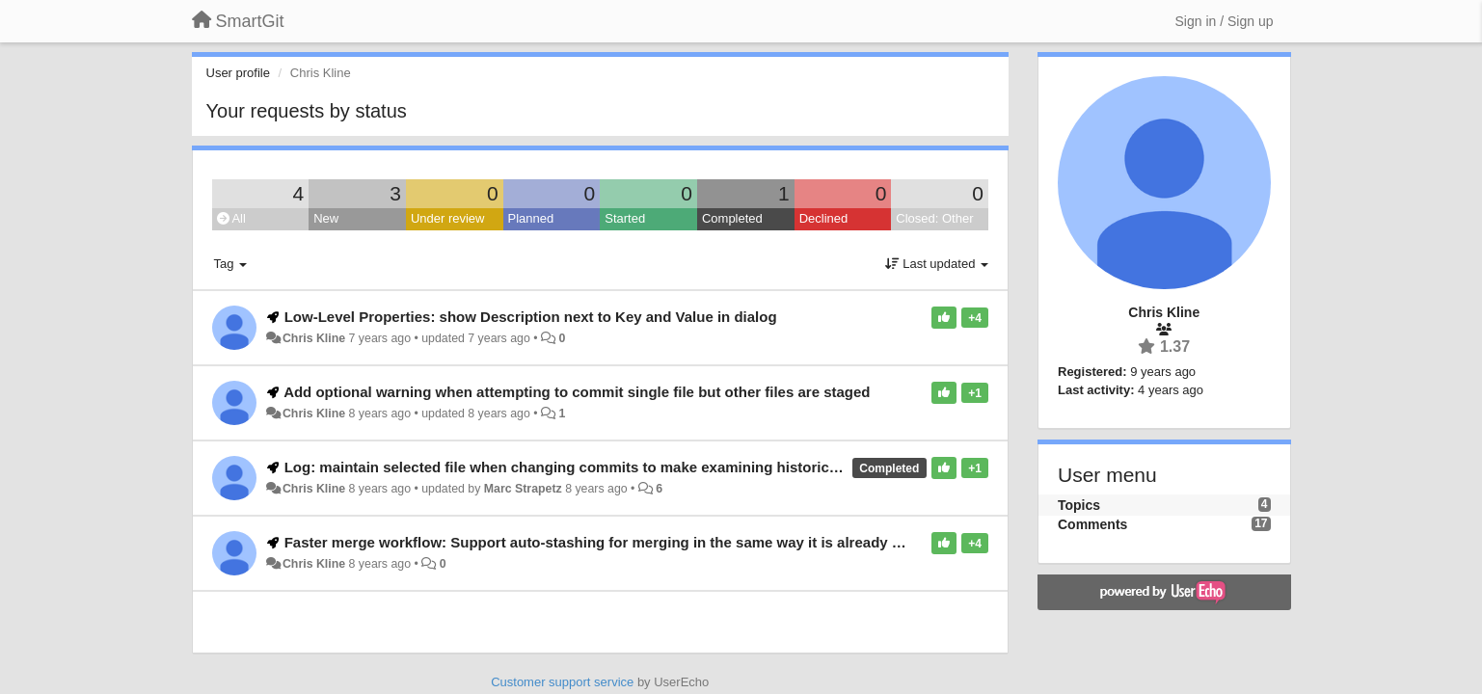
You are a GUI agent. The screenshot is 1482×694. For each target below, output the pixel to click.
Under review (448, 218)
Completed (732, 218)
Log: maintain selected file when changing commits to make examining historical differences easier (626, 467)
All (231, 218)
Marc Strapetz (523, 488)
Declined (824, 218)
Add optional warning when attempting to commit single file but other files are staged (576, 392)
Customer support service (562, 682)
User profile (238, 73)
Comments (1092, 524)
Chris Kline (314, 338)
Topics (1079, 505)
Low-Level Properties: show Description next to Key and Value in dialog (530, 316)
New (325, 218)
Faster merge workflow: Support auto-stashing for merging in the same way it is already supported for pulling (660, 542)
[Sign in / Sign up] (1224, 21)
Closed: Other (934, 218)
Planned (531, 218)
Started (625, 218)
